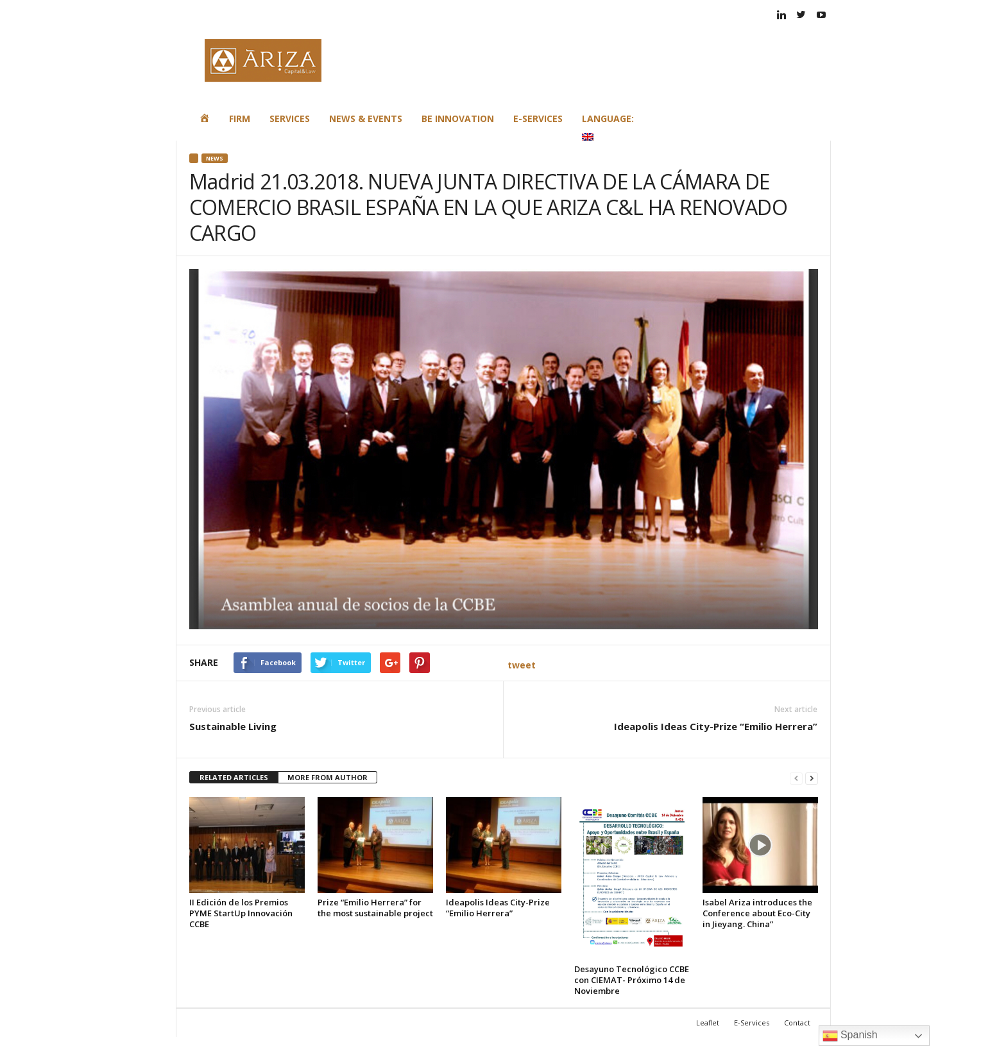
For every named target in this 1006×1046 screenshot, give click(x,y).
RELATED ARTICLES (234, 777)
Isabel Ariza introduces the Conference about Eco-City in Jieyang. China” (757, 913)
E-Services (538, 118)
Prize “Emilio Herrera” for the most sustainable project (375, 907)
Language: (609, 126)
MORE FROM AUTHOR (327, 777)
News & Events (365, 118)
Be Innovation (458, 118)
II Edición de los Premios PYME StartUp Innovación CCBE (241, 913)
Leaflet (707, 1022)
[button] (811, 123)
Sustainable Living (233, 726)
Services (289, 118)
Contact (797, 1022)
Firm (239, 118)
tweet (521, 665)
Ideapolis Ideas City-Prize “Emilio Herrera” (715, 726)
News (214, 158)
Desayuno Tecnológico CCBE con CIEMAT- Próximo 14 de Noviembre (631, 980)
